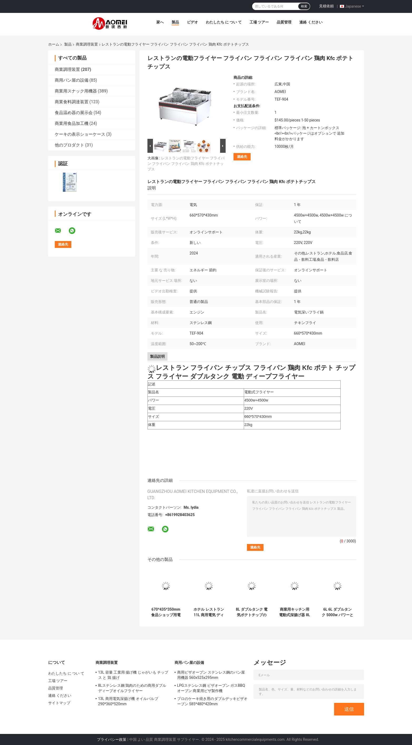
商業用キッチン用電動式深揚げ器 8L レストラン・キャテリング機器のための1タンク (294, 612)
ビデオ (192, 22)
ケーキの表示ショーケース (80, 134)
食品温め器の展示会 (74, 112)
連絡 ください (310, 22)
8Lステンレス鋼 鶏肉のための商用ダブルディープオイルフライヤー (132, 688)
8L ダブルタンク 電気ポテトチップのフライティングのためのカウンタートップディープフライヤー (252, 612)
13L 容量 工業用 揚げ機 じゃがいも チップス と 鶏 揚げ (133, 675)
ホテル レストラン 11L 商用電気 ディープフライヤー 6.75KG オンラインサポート (209, 612)
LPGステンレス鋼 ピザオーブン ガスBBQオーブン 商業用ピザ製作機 (211, 688)
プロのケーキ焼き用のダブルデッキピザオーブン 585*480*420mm (212, 701)
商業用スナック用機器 (76, 91)
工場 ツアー (259, 22)
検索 (304, 6)
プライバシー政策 (111, 739)
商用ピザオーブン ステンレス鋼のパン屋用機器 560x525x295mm (211, 675)
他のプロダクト (69, 145)
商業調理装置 (87, 44)
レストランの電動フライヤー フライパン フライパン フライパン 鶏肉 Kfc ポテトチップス (186, 163)
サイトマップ (59, 703)
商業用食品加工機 (71, 123)
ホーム (53, 44)
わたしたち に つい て (224, 22)
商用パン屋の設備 (71, 80)
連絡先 (242, 157)
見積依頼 (326, 6)
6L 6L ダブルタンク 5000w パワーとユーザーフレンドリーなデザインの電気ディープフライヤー (337, 612)
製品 (175, 22)
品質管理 (284, 22)
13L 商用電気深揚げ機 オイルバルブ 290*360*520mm (128, 701)
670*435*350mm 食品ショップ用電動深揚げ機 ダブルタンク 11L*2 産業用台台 (166, 612)
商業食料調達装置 (71, 101)
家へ (160, 22)
